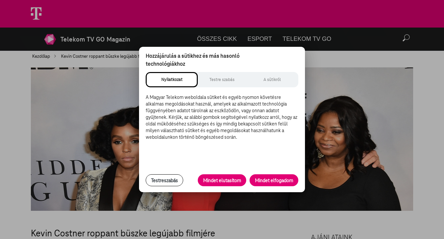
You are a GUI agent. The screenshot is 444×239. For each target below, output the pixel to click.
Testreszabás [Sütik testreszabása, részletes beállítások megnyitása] (164, 181)
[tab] (172, 79)
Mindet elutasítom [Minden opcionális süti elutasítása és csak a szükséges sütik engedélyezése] (222, 181)
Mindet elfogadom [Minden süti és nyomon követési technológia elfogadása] (274, 181)
